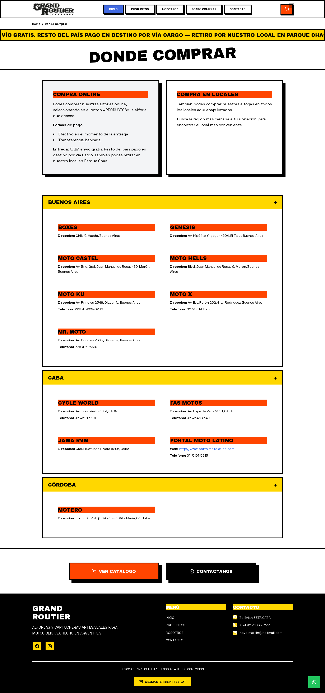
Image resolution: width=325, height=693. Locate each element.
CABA (162, 378)
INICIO (113, 9)
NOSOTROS (170, 9)
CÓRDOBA (162, 485)
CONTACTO (238, 9)
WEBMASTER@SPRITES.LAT (165, 682)
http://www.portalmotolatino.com (206, 449)
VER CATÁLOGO (114, 571)
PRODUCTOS (140, 9)
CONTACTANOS (211, 571)
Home (36, 24)
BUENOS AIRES (162, 202)
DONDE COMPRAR (204, 9)
